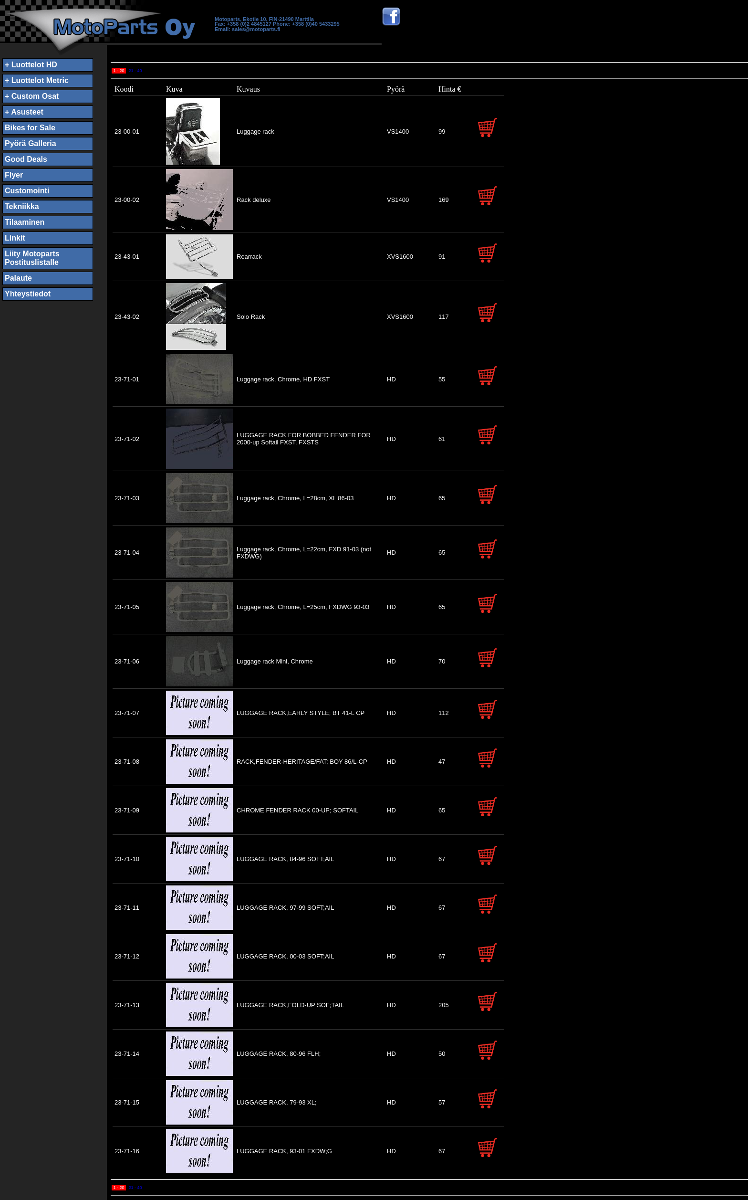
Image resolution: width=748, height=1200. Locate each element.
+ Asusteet (24, 112)
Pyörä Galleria (30, 143)
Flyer (14, 175)
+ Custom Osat (32, 96)
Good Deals (26, 159)
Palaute (18, 278)
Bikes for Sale (30, 128)
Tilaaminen (24, 222)
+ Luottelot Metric (37, 80)
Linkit (15, 238)
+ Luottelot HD (31, 65)
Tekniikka (22, 206)
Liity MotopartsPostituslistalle (32, 258)
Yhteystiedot (28, 294)
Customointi (27, 191)
